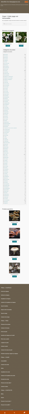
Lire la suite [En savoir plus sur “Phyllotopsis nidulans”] (14, 224)
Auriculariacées (6, 63)
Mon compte (5, 412)
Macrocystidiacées (7, 142)
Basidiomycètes (6, 66)
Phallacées (5, 164)
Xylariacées (6, 201)
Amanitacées (6, 57)
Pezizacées (5, 163)
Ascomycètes (6, 60)
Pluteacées (5, 173)
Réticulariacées (6, 179)
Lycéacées (5, 138)
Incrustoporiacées (7, 129)
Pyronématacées (6, 176)
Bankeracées (6, 64)
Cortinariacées (6, 92)
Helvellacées (6, 117)
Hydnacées (5, 120)
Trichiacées (6, 198)
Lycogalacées (6, 139)
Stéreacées (5, 192)
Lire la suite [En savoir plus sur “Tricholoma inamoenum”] (7, 45)
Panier (22, 412)
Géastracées (6, 110)
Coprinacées (6, 88)
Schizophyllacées (6, 185)
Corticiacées (6, 91)
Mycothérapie (6, 148)
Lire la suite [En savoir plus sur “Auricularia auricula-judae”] (14, 241)
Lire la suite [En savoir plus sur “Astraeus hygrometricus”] (14, 276)
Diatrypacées (6, 101)
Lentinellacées (6, 132)
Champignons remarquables (8, 79)
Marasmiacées (6, 144)
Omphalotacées (6, 157)
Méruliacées (6, 145)
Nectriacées (6, 151)
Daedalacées (6, 98)
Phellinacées (6, 166)
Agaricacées (6, 54)
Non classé (5, 154)
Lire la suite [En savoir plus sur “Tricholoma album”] (21, 45)
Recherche (14, 412)
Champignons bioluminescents (8, 76)
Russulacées (6, 182)
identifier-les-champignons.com (10, 1)
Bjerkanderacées (6, 67)
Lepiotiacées (6, 135)
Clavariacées (6, 82)
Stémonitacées (6, 191)
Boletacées (5, 70)
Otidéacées (5, 160)
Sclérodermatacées (7, 188)
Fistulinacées (6, 107)
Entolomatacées (6, 104)
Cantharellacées (6, 73)
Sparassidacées (6, 189)
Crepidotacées (6, 95)
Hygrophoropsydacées (7, 123)
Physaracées (6, 170)
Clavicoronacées (6, 85)
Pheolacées (5, 167)
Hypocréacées (6, 126)
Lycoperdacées (6, 141)
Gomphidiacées (6, 113)
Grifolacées (6, 114)
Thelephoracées (6, 195)
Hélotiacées (6, 116)
